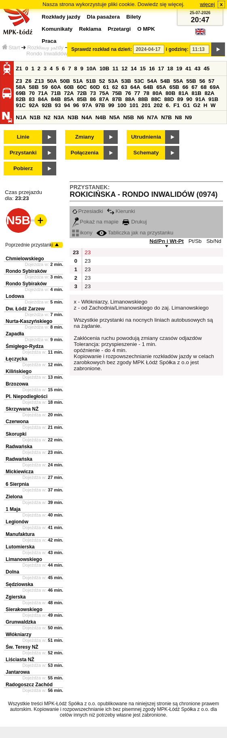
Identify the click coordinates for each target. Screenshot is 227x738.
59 (45, 87)
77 (137, 93)
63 (124, 87)
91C (20, 105)
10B (104, 68)
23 (88, 252)
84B (56, 99)
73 (93, 93)
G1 (186, 105)
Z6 (28, 81)
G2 (196, 105)
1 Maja (13, 509)
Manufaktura (20, 534)
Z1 (19, 68)
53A (113, 81)
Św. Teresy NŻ (22, 647)
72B (82, 93)
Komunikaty (57, 29)
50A (52, 81)
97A (87, 105)
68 (204, 87)
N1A (21, 117)
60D (95, 87)
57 (211, 81)
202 (158, 105)
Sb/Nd (213, 241)
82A (209, 93)
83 (32, 99)
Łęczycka (16, 359)
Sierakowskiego (24, 609)
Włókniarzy (18, 634)
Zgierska (15, 597)
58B (33, 87)
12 (124, 68)
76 (128, 93)
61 (106, 87)
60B (69, 87)
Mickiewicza (20, 471)
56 (202, 81)
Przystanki (23, 153)
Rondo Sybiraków (26, 271)
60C (82, 87)
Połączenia (85, 153)
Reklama (90, 29)
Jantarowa (18, 672)
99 (111, 105)
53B (126, 81)
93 (58, 105)
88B (143, 99)
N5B (128, 117)
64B (148, 87)
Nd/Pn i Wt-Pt (167, 241)
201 (146, 105)
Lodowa (15, 296)
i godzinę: (177, 49)
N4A (86, 117)
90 (189, 99)
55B (191, 81)
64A (135, 87)
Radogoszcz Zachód (29, 684)
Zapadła (15, 334)
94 (67, 105)
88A (130, 99)
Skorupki (16, 434)
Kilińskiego (19, 371)
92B (46, 105)
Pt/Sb (195, 241)
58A (20, 87)
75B (117, 93)
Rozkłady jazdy (45, 47)
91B (213, 99)
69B (20, 93)
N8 (178, 117)
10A (91, 68)
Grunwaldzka (21, 622)
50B (65, 81)
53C (139, 81)
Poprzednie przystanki (29, 245)
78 (146, 93)
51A (78, 81)
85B (82, 99)
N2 (47, 117)
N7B (166, 117)
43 (198, 68)
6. (168, 105)
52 (102, 81)
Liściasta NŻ (20, 659)
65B (174, 87)
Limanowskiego (24, 559)
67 (194, 87)
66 (185, 87)
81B (196, 93)
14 (134, 68)
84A (43, 99)
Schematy (146, 153)
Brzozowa (17, 384)
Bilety (133, 17)
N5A (114, 117)
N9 (188, 117)
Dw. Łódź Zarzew (25, 309)
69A (214, 87)
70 (32, 93)
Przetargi (119, 29)
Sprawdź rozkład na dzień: (101, 49)
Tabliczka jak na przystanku (134, 233)
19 (179, 68)
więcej (207, 4)
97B (100, 105)
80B (170, 93)
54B (165, 81)
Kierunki (121, 211)
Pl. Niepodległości (26, 396)
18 (170, 68)
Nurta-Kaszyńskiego (29, 321)
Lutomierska (20, 547)
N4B (100, 117)
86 (93, 99)
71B (56, 93)
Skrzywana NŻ (22, 409)
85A (69, 99)
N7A (152, 117)
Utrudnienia (146, 137)
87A (104, 99)
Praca (49, 41)
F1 (177, 105)
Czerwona (17, 421)
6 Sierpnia (17, 484)
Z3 (19, 81)
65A (161, 87)
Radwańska (19, 446)
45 (207, 68)
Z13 (39, 81)
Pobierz (23, 168)
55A (178, 81)
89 (180, 99)
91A (200, 99)
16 (152, 68)
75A (104, 93)
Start (11, 47)
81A (183, 93)
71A (43, 93)
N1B (35, 117)
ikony (82, 233)
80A (157, 93)
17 (161, 68)
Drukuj (135, 222)
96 (76, 105)
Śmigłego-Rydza (24, 346)
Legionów (17, 522)
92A (33, 105)
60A (56, 87)
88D (169, 99)
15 (143, 68)
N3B (73, 117)
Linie (23, 137)
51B (91, 81)
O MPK (146, 29)
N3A (59, 117)
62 (115, 87)
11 (115, 68)
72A (69, 93)
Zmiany (84, 137)
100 (121, 105)
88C (156, 99)
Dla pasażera (103, 17)
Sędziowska (19, 584)
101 (133, 105)
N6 (140, 117)
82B (20, 99)
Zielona (14, 497)
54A (152, 81)
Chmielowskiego (25, 258)
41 (188, 68)
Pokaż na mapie (95, 222)
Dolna (12, 572)
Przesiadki (87, 211)
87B (117, 99)
